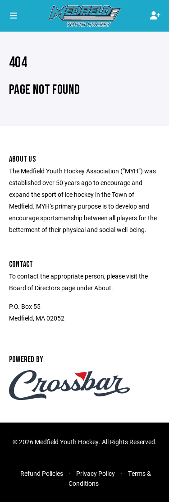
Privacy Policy (95, 473)
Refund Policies (41, 473)
